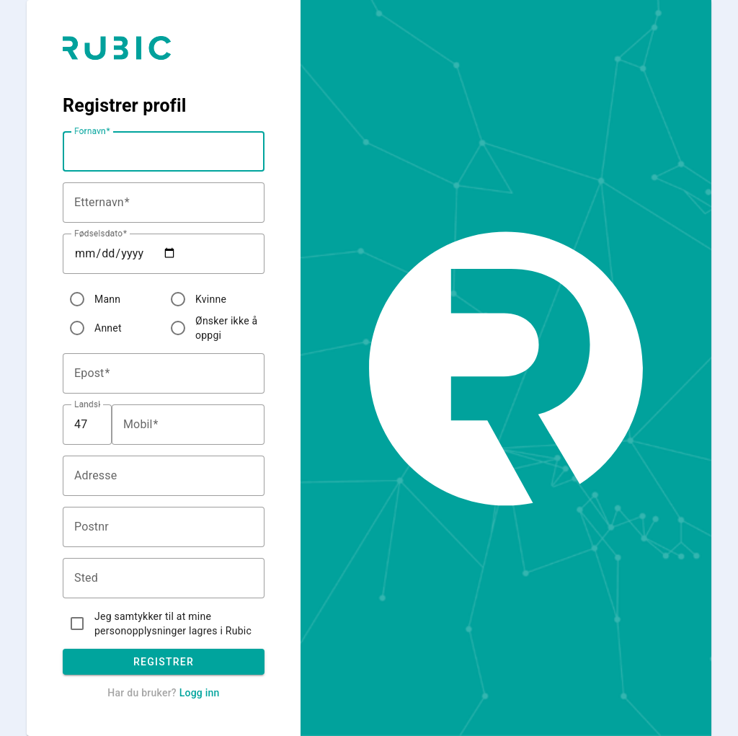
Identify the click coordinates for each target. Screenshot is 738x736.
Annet (108, 328)
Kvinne (210, 299)
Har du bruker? (163, 693)
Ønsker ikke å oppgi (226, 328)
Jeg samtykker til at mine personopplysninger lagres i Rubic (173, 624)
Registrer (163, 662)
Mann (107, 299)
